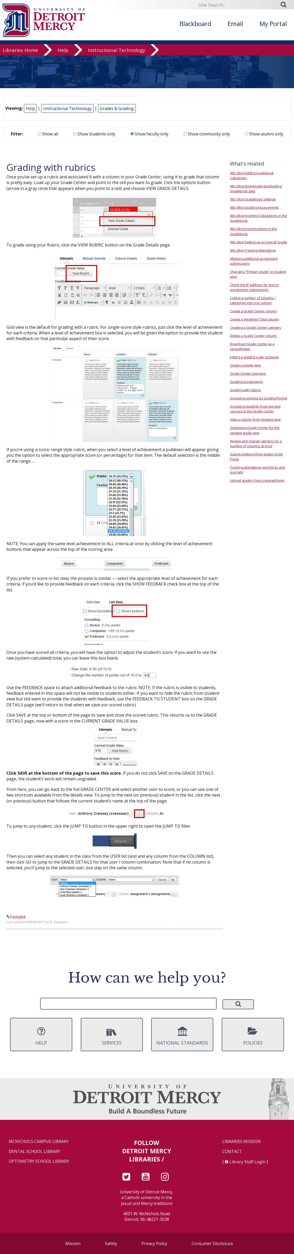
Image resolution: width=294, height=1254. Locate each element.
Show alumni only (264, 134)
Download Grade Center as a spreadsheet (252, 346)
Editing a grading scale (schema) (254, 357)
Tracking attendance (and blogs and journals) (257, 469)
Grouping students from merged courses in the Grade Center (255, 409)
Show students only (94, 134)
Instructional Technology (116, 50)
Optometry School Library (39, 1161)
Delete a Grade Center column (253, 335)
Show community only (206, 134)
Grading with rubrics (245, 390)
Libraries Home (20, 50)
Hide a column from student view (255, 419)
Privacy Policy (154, 1243)
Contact (232, 1151)
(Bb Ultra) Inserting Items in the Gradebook (253, 231)
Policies (253, 1036)
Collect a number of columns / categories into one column (253, 300)
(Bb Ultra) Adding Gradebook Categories (252, 175)
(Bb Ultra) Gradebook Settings (253, 199)
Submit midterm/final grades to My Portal (256, 456)
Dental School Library (34, 1151)
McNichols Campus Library (39, 1141)
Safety (111, 1243)
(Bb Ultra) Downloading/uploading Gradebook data (256, 188)
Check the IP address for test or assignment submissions (254, 287)
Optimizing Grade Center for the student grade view (255, 430)
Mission (73, 1243)
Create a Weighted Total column (254, 319)
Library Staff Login (247, 1162)
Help (63, 50)
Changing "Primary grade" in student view (258, 274)
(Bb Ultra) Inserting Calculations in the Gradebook (258, 218)
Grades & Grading (117, 108)
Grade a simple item (245, 365)
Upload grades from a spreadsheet (257, 480)
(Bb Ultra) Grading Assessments (254, 207)
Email (235, 23)
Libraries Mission (241, 1141)
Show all (48, 134)
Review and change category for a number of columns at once (256, 443)
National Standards (182, 1036)
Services (112, 1036)
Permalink (18, 916)
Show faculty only (149, 134)
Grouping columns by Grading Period (258, 398)
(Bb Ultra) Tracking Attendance (253, 250)
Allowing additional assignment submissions (254, 261)
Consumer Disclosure (212, 1243)
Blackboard (195, 23)
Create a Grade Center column (253, 311)
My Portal (273, 23)
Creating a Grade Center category (255, 327)
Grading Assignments (246, 381)
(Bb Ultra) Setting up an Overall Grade (258, 242)
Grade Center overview (248, 373)
